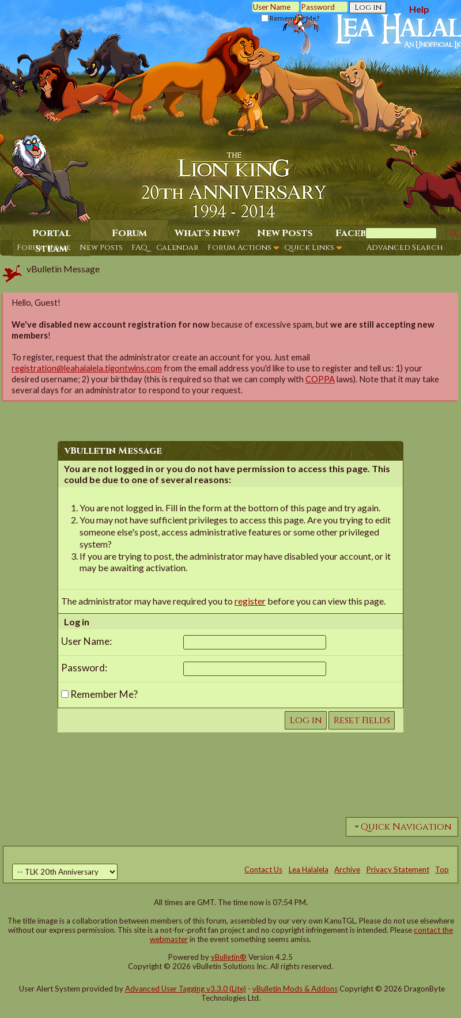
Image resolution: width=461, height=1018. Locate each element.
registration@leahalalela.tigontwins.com (87, 368)
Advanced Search (404, 247)
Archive (347, 869)
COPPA (320, 379)
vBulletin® (229, 957)
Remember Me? (290, 18)
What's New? (207, 233)
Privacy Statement (397, 869)
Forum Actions (239, 247)
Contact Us (263, 869)
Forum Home (44, 247)
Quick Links (309, 247)
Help (419, 8)
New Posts (101, 247)
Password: (84, 668)
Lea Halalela (308, 869)
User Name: (86, 641)
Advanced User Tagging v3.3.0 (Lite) (185, 988)
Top (442, 869)
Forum (129, 233)
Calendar (177, 247)
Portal (51, 233)
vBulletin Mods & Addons (295, 988)
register (250, 600)
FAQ (139, 247)
